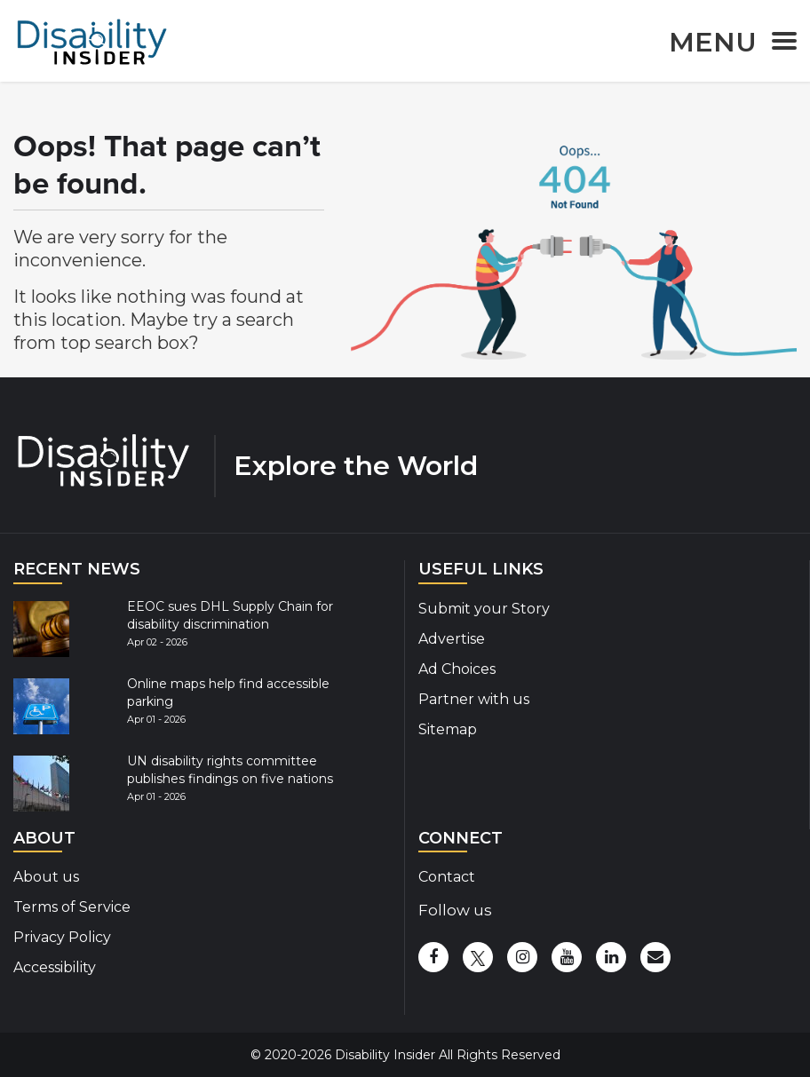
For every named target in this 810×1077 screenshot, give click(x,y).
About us (46, 876)
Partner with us (473, 699)
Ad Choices (457, 669)
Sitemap (447, 729)
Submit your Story (484, 608)
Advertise (451, 638)
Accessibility (54, 967)
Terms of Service (72, 907)
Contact (446, 876)
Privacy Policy (62, 937)
